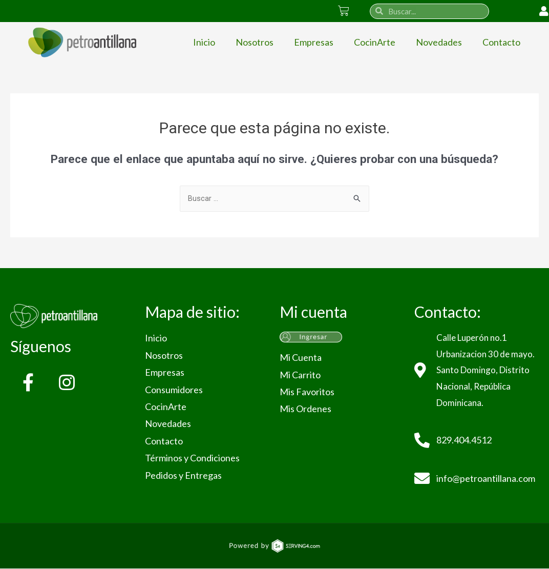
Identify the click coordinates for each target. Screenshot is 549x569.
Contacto (501, 42)
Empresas (313, 42)
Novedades (439, 42)
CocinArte (374, 42)
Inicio (204, 42)
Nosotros (254, 42)
